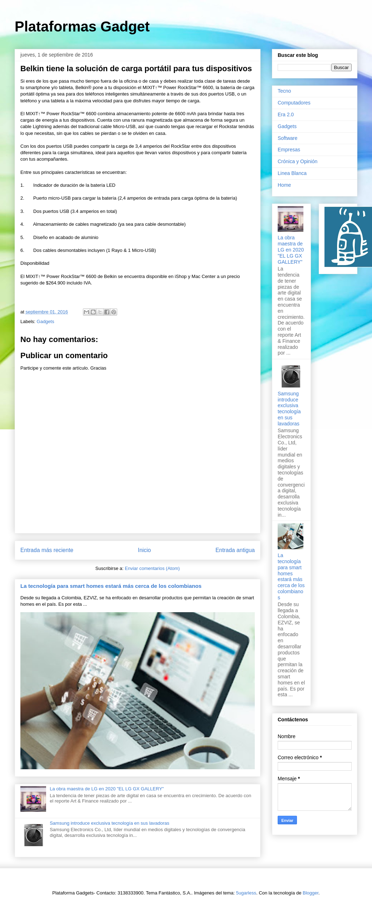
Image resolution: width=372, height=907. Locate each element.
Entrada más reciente (46, 550)
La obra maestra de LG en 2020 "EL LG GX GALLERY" (107, 788)
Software (287, 138)
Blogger (310, 893)
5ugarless (246, 893)
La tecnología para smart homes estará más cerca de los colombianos (111, 586)
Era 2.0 (286, 114)
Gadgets (45, 321)
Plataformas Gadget (82, 26)
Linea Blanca (292, 173)
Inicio (144, 550)
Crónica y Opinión (297, 161)
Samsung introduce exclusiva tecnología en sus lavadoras (109, 823)
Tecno (284, 91)
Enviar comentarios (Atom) (152, 568)
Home (284, 185)
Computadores (294, 103)
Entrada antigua (235, 550)
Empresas (289, 149)
